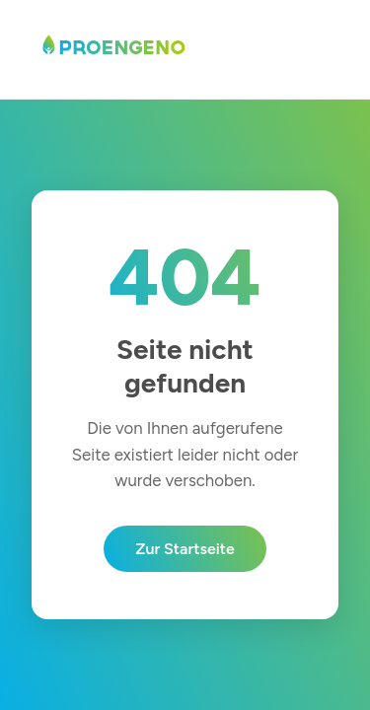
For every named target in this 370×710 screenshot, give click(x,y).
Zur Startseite (185, 548)
